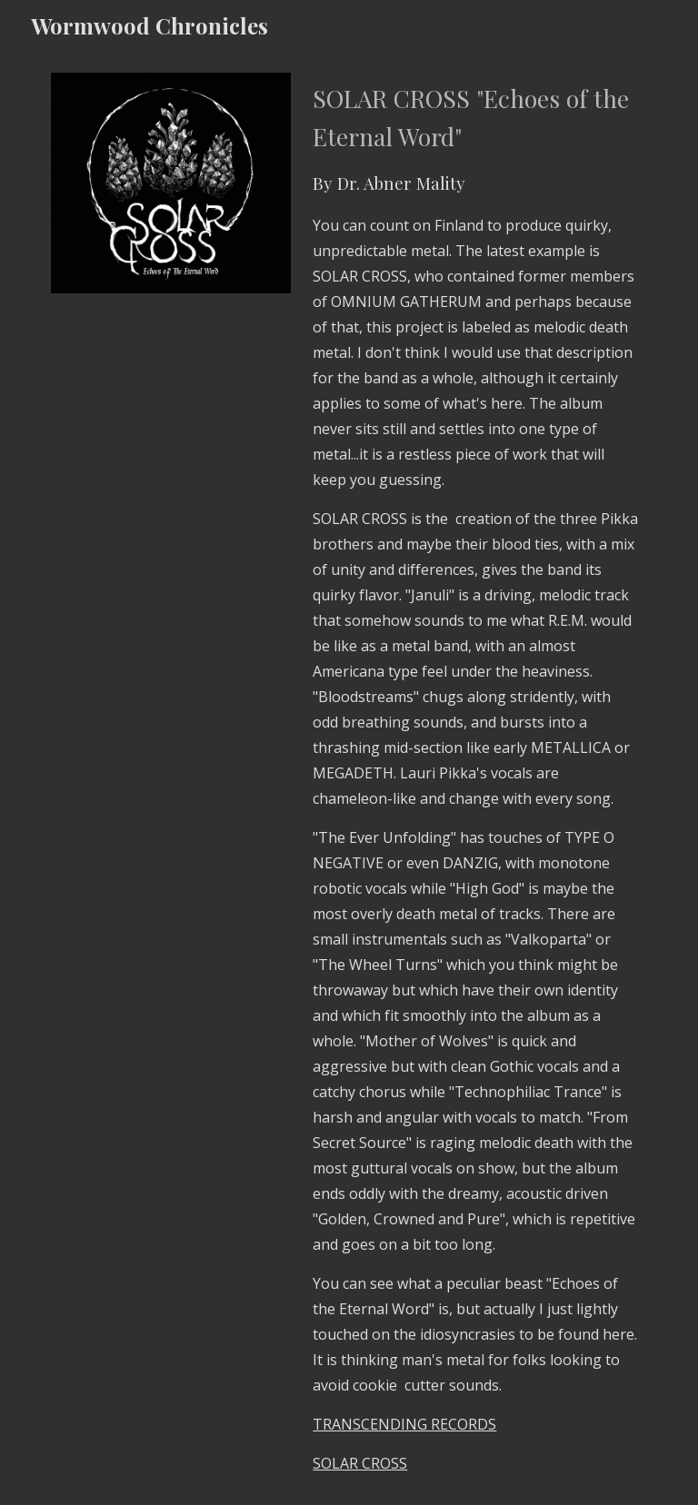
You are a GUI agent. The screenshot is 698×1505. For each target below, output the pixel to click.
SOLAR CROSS (360, 1463)
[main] (475, 778)
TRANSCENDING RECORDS (404, 1424)
